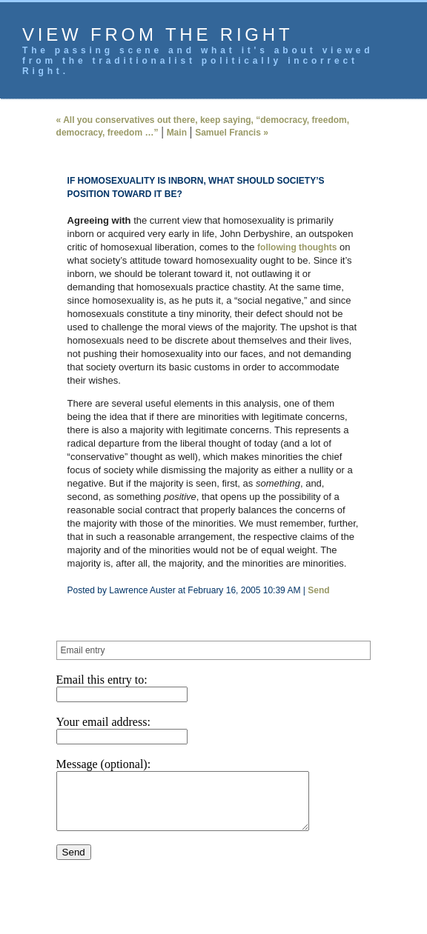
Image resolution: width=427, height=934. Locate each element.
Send (318, 590)
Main (177, 132)
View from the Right (157, 34)
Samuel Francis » (231, 132)
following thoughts (297, 247)
